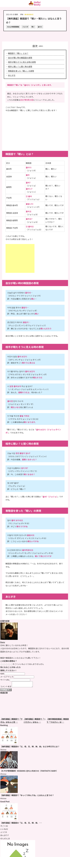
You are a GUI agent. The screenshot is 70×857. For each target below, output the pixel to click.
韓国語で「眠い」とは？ (18, 53)
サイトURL (4, 679)
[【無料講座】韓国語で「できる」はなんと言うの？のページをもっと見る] (11, 706)
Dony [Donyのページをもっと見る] (2, 642)
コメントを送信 (6, 691)
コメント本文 (5, 687)
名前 (2, 673)
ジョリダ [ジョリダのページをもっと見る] (25, 27)
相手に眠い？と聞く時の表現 (20, 66)
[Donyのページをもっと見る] (9, 639)
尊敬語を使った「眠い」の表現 (21, 71)
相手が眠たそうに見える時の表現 (22, 62)
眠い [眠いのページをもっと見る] (33, 27)
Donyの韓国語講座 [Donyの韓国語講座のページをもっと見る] (13, 27)
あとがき (12, 75)
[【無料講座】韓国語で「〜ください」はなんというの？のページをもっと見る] (35, 706)
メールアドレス (6, 676)
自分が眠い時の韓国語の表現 (20, 57)
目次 (34, 46)
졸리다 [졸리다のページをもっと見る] (40, 27)
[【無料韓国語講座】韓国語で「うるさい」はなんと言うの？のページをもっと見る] (58, 706)
